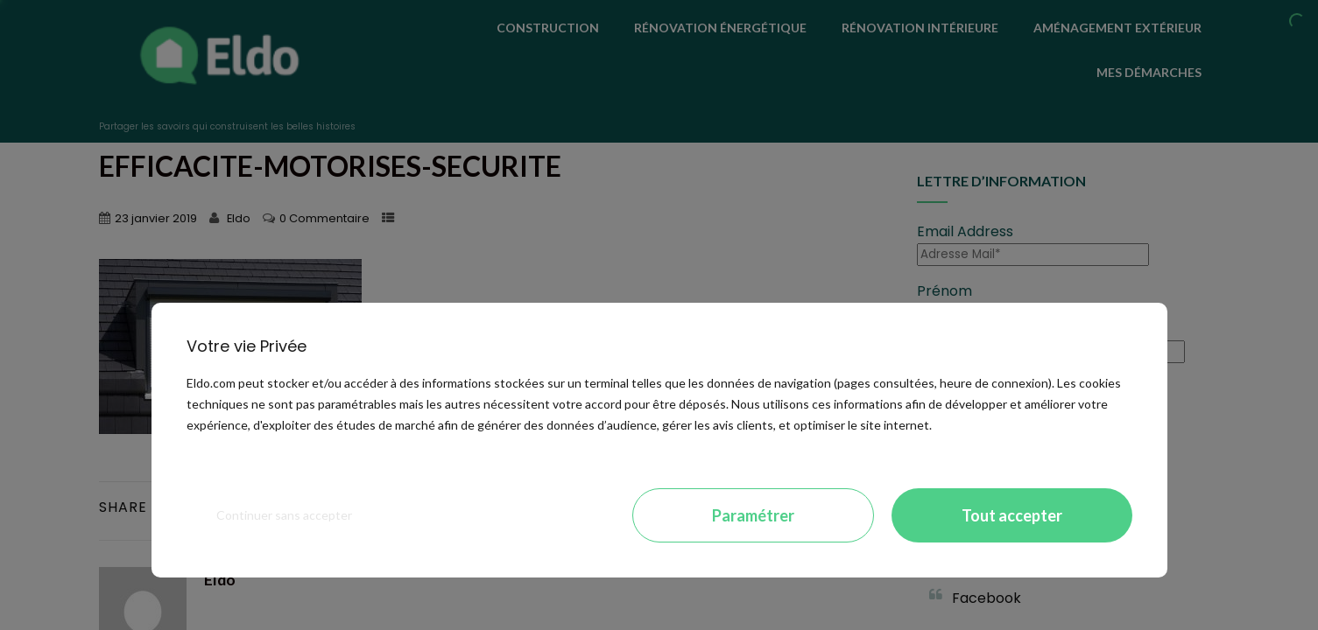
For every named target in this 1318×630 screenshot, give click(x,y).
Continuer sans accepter (284, 515)
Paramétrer (753, 515)
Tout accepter (1012, 515)
